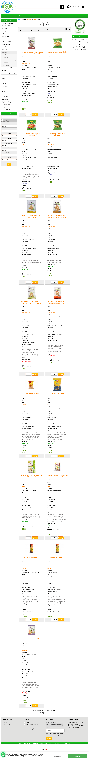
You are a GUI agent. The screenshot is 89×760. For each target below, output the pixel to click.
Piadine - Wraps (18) (7, 39)
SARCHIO (24, 650)
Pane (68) (4, 33)
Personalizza (57, 756)
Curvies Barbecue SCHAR (31, 557)
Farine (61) (4, 31)
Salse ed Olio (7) (6, 110)
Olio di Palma (9, 148)
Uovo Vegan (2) (6, 25)
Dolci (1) (4, 76)
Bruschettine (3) (7, 65)
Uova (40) (4, 28)
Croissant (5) (5, 96)
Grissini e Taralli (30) (8, 57)
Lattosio (9, 129)
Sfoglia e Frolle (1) (6, 102)
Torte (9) (4, 91)
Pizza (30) (4, 86)
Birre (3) (4, 107)
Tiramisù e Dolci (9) (6, 99)
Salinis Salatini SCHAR (31, 393)
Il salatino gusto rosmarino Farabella (57, 134)
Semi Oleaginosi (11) (7, 68)
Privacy (27, 722)
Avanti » (46, 24)
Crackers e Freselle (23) (9, 55)
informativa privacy (54, 735)
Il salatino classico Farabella (57, 52)
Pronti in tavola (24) (7, 104)
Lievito (9, 138)
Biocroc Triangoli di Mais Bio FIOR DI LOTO (31, 216)
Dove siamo (7, 724)
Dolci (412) (4, 49)
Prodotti (11, 16)
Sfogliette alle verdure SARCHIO (31, 639)
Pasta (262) (4, 47)
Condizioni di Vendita (31, 724)
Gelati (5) (4, 94)
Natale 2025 (20, 16)
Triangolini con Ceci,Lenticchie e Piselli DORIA (31, 476)
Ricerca (9, 157)
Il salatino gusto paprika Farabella (32, 134)
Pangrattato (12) (6, 44)
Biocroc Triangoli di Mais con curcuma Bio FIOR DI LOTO (57, 216)
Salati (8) (4, 78)
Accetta (77, 756)
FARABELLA (50, 63)
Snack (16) (5, 62)
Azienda (29, 16)
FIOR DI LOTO (26, 63)
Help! (44, 16)
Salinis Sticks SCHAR (57, 393)
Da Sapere (9, 153)
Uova (9, 133)
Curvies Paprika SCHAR (57, 557)
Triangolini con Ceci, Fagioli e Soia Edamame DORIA (57, 476)
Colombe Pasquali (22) (7, 23)
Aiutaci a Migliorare (31, 729)
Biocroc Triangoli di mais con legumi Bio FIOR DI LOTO (57, 302)
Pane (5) (4, 89)
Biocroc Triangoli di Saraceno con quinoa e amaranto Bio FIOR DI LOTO (32, 53)
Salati (8, 121)
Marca (9, 124)
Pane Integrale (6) (6, 36)
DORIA (24, 486)
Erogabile (9, 143)
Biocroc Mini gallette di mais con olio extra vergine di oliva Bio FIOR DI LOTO (31, 303)
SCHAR (24, 404)
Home (4, 16)
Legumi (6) (4, 70)
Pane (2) (4, 83)
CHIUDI (87, 754)
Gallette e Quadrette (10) (9, 60)
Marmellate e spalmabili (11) (9, 73)
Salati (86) (4, 52)
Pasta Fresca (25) (6, 81)
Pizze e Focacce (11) (7, 41)
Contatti (6, 722)
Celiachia (37, 16)
